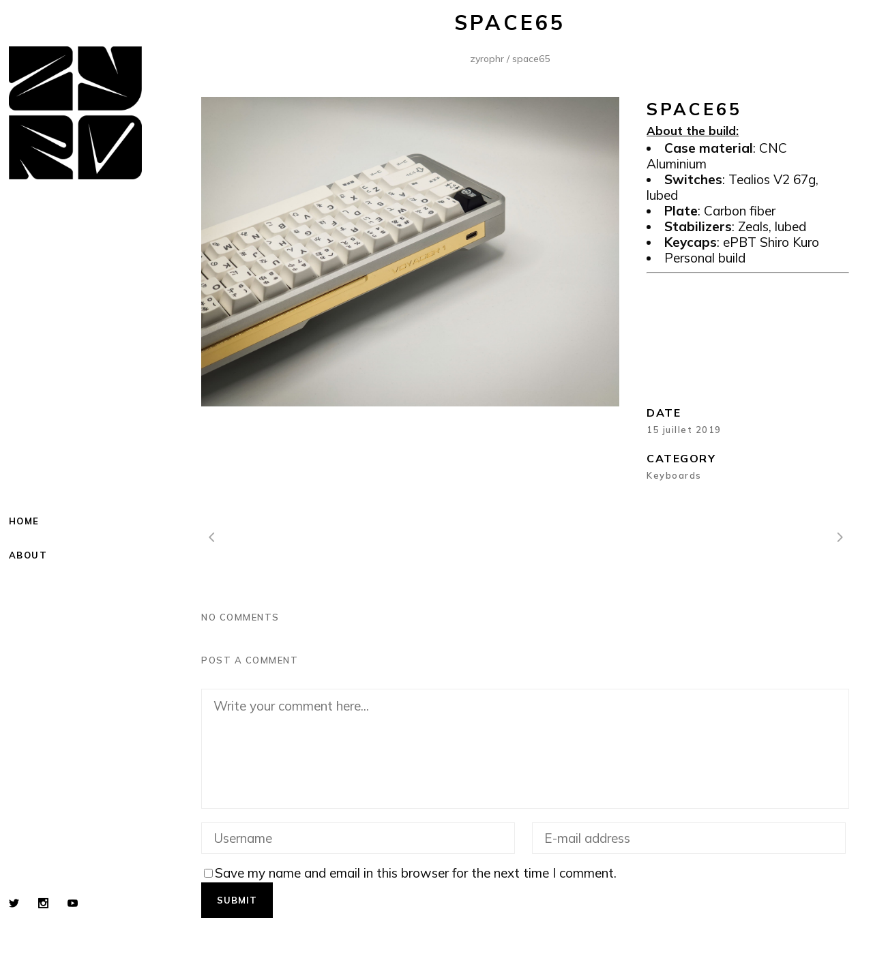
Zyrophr (487, 59)
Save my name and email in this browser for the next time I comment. (416, 873)
